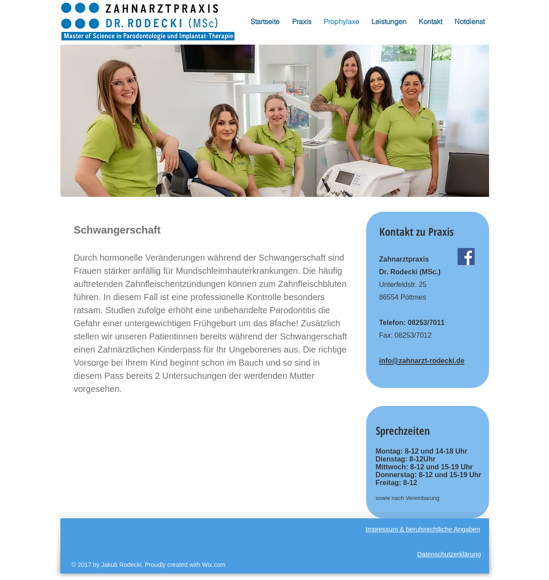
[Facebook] (466, 256)
